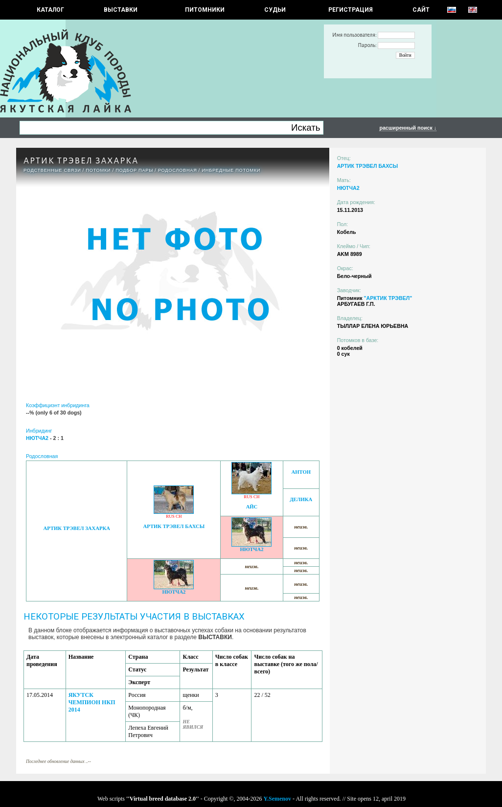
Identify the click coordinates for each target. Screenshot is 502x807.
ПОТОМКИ (98, 170)
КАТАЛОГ (50, 9)
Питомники (205, 9)
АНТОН (301, 472)
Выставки (120, 9)
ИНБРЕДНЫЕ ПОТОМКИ (231, 170)
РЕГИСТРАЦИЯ (350, 9)
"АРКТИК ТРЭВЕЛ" (388, 298)
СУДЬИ (275, 9)
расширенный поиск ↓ (407, 128)
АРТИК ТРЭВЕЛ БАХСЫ (174, 526)
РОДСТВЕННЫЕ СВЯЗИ (52, 170)
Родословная (177, 170)
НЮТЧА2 (251, 549)
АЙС (252, 506)
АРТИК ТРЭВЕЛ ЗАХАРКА (77, 528)
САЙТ (421, 9)
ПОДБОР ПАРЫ (134, 170)
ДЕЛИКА (301, 499)
